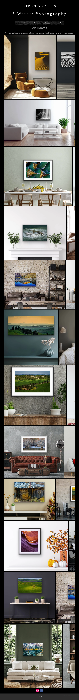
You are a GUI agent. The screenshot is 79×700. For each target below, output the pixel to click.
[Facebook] (41, 690)
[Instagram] (37, 690)
